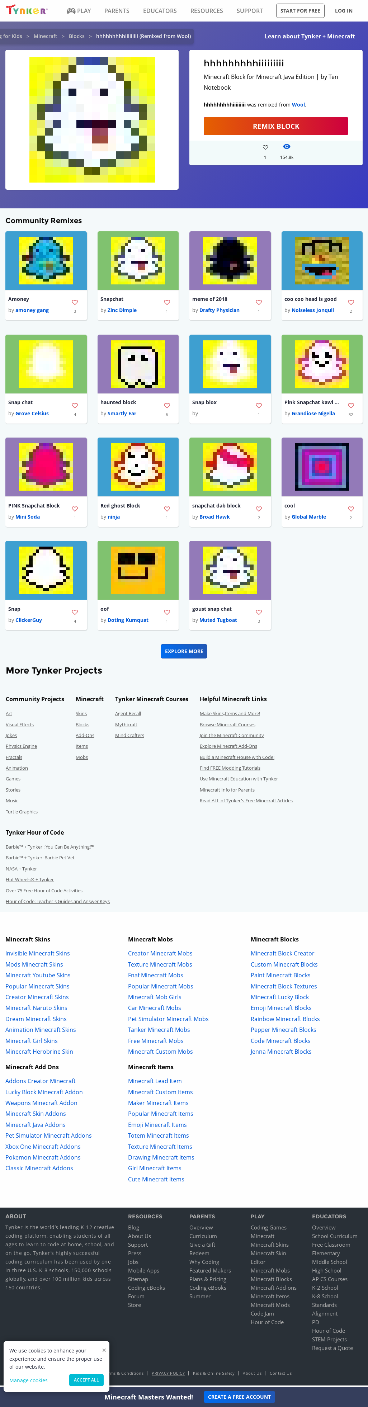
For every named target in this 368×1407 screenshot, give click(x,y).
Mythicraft (126, 727)
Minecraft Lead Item (155, 1084)
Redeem (199, 1255)
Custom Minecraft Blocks (284, 967)
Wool (298, 104)
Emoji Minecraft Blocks (281, 1011)
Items (82, 749)
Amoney (18, 299)
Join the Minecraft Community (232, 738)
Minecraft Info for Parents (227, 792)
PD (315, 1324)
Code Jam (262, 1315)
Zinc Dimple (122, 310)
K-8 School (325, 1298)
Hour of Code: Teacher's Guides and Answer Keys (58, 904)
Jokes (11, 738)
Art (9, 716)
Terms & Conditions (123, 1375)
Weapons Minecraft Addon (41, 1106)
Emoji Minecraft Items (157, 1127)
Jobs (133, 1264)
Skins (81, 716)
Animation (17, 771)
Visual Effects (20, 727)
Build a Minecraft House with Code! (237, 759)
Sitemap (138, 1281)
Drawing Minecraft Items (161, 1160)
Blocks (77, 36)
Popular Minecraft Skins (37, 989)
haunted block (118, 403)
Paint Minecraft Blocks (281, 978)
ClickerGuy (28, 622)
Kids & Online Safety (214, 1375)
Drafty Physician (219, 310)
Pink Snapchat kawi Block (313, 403)
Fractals (14, 759)
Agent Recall (128, 716)
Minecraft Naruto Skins (36, 1011)
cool (289, 507)
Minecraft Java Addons (35, 1127)
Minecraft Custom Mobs (160, 1054)
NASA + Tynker (21, 871)
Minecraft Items (270, 1298)
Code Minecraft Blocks (281, 1043)
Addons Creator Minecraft (40, 1084)
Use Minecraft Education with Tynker (239, 781)
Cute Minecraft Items (156, 1182)
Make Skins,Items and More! (230, 716)
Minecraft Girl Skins (31, 1043)
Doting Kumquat (128, 622)
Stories (13, 792)
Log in (344, 10)
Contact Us (281, 1375)
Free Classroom (331, 1247)
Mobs (82, 759)
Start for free (300, 10)
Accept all (86, 1380)
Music (12, 803)
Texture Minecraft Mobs (160, 967)
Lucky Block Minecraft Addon (44, 1095)
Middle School (329, 1264)
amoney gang (32, 310)
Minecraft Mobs (270, 1272)
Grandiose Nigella (313, 414)
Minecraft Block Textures (284, 989)
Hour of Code (267, 1324)
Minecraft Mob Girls (154, 1000)
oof (104, 611)
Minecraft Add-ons (274, 1290)
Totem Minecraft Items (158, 1138)
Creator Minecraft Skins (37, 1000)
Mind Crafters (129, 738)
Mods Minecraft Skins (34, 967)
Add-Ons (85, 738)
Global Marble (309, 518)
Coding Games (269, 1229)
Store (134, 1307)
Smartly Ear (122, 414)
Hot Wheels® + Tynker (30, 882)
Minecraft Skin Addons (35, 1116)
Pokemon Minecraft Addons (43, 1160)
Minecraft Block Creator (283, 956)
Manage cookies (28, 1380)
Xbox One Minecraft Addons (43, 1149)
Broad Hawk (214, 518)
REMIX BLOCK (276, 126)
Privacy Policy (168, 1375)
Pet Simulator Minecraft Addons (48, 1138)
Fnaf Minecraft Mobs (155, 978)
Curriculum (203, 1238)
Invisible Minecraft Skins (37, 956)
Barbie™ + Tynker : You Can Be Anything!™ (50, 849)
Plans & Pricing (207, 1281)
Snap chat (20, 403)
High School (326, 1272)
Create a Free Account (239, 1396)
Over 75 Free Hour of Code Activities (44, 893)
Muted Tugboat (218, 622)
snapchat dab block (216, 507)
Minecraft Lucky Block (280, 1000)
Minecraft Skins (270, 1247)
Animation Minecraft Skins (40, 1033)
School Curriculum (335, 1238)
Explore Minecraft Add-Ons (228, 749)
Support (138, 1247)
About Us (139, 1238)
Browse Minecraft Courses (227, 727)
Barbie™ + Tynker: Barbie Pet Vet (40, 860)
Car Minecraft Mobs (154, 1011)
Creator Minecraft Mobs (160, 956)
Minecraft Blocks (271, 1281)
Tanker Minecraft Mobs (159, 1033)
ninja (114, 518)
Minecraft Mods (270, 1307)
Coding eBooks (146, 1290)
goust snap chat (212, 611)
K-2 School (325, 1290)
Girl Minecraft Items (154, 1171)
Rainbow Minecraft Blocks (285, 1021)
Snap (14, 611)
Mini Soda (27, 518)
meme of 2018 (209, 299)
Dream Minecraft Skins (36, 1021)
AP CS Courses (330, 1281)
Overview (201, 1229)
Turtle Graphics (22, 814)
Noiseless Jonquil (313, 310)
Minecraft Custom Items (160, 1095)
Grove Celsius (32, 414)
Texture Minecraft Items (160, 1149)
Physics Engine (21, 749)
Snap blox (204, 403)
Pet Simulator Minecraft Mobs (168, 1021)
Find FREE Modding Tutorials (230, 771)
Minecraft (45, 36)
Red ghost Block (120, 507)
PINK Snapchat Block (34, 507)
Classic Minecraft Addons (39, 1171)
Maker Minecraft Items (158, 1106)
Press (134, 1255)
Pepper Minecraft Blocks (283, 1033)
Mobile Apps (143, 1272)
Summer (200, 1298)
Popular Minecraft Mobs (160, 989)
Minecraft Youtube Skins (38, 978)
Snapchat (111, 299)
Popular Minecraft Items (160, 1116)
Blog (133, 1229)
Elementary (326, 1255)
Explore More (184, 654)
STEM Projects (329, 1341)
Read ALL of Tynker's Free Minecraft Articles (246, 803)
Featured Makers (210, 1272)
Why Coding (204, 1264)
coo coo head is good (310, 299)
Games (13, 781)
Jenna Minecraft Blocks (281, 1054)
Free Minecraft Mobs (156, 1043)
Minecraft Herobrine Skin (39, 1054)
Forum (136, 1298)
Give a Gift (202, 1247)
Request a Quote (332, 1350)
